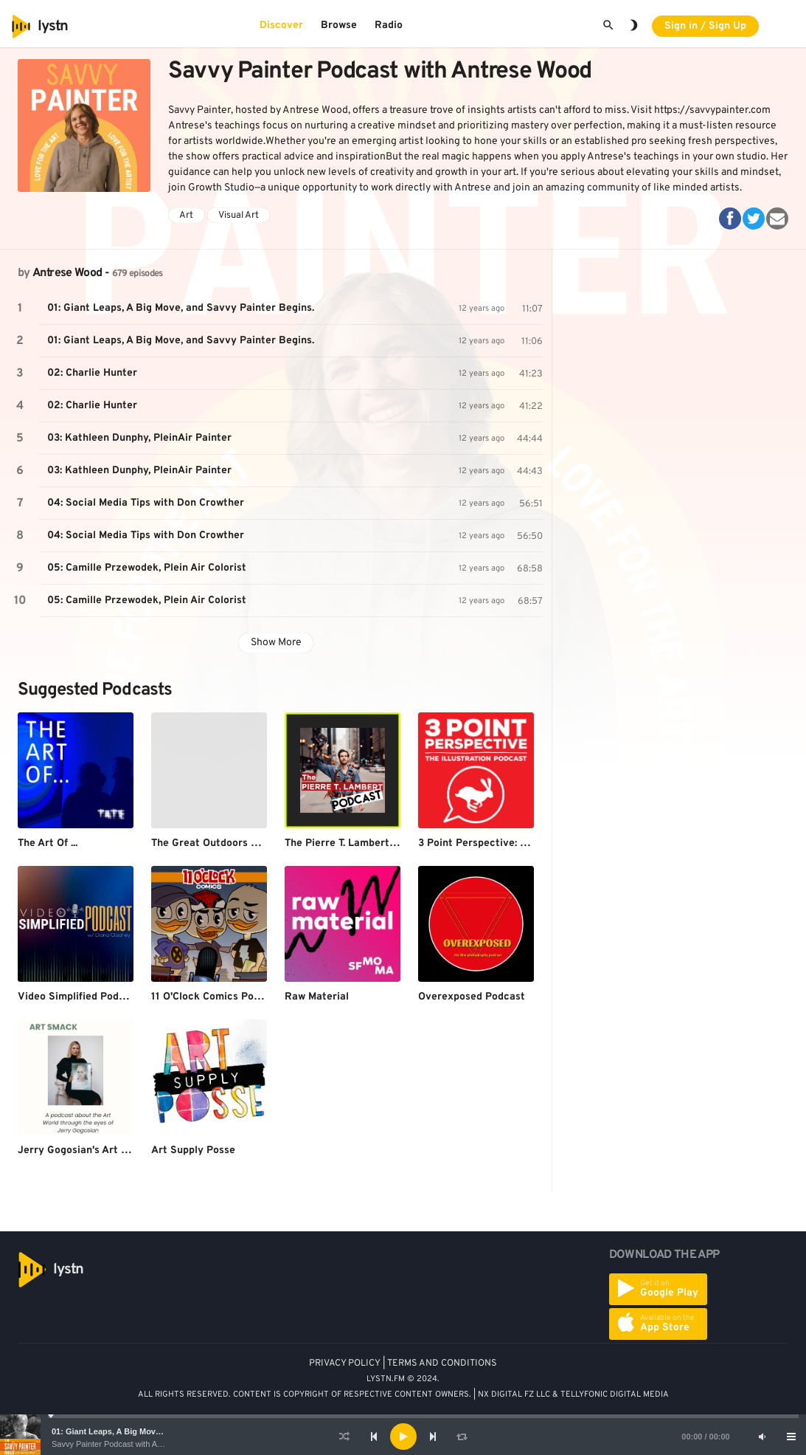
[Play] (403, 1436)
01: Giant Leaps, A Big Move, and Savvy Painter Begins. (159, 1431)
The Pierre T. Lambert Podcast (358, 843)
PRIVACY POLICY (345, 1363)
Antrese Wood (67, 273)
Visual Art (238, 215)
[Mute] (762, 1436)
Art (186, 215)
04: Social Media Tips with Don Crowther (145, 503)
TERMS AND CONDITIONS (442, 1363)
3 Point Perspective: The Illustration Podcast (527, 843)
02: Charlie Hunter (92, 373)
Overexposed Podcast (471, 997)
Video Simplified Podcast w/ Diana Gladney (123, 997)
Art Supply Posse (193, 1150)
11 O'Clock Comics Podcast (216, 997)
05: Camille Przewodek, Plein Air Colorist (146, 568)
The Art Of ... (47, 843)
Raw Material (317, 997)
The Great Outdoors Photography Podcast (253, 843)
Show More (276, 642)
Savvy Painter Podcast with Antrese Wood (127, 1443)
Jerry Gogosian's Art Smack (86, 1150)
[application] (403, 1436)
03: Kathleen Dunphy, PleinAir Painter (139, 438)
